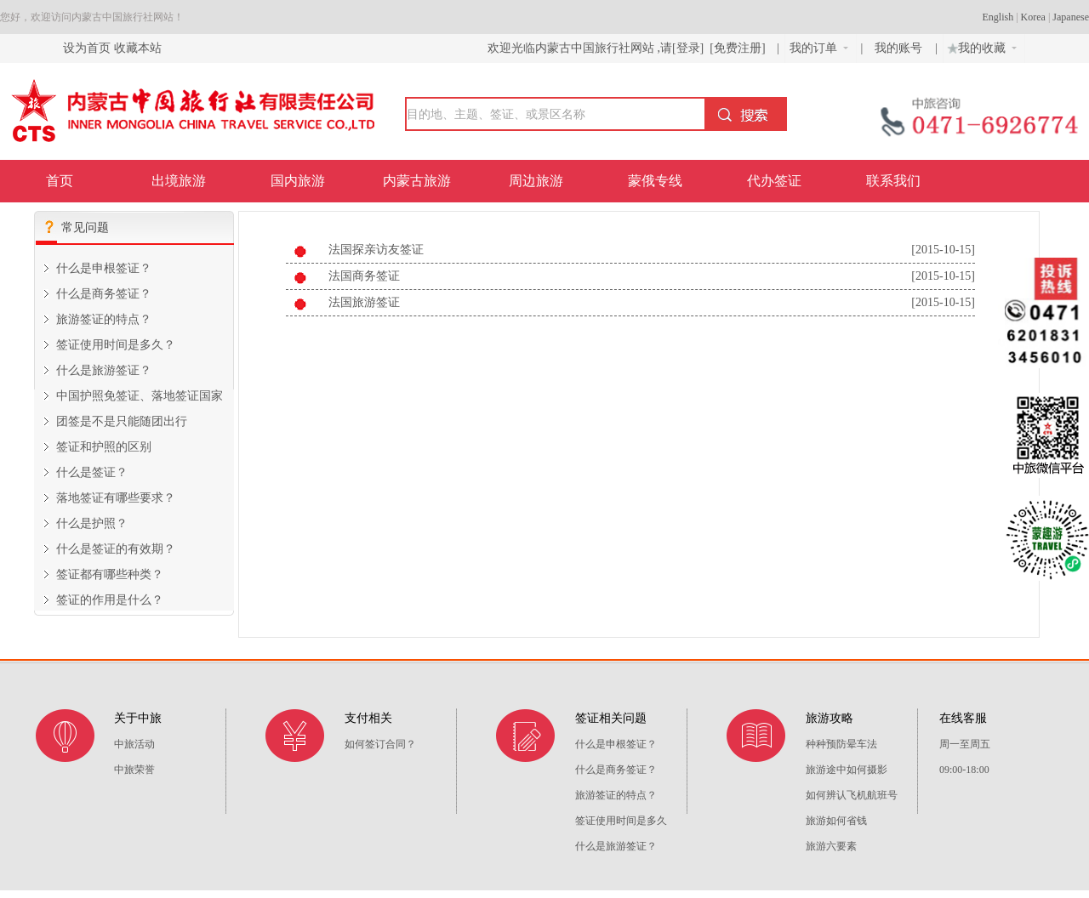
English (998, 17)
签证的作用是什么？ (109, 600)
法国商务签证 (364, 276)
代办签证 (774, 180)
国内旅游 (298, 180)
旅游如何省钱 (836, 821)
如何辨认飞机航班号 (852, 795)
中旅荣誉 (134, 770)
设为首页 (87, 48)
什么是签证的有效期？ (115, 549)
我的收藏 (980, 45)
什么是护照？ (92, 523)
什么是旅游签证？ (103, 370)
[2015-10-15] (943, 249)
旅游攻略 (829, 718)
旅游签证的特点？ (103, 319)
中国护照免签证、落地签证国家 (139, 395)
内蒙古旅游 (417, 180)
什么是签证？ (92, 472)
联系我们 (893, 180)
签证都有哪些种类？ (109, 574)
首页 (59, 180)
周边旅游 (536, 180)
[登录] (688, 48)
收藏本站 (138, 48)
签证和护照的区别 (103, 446)
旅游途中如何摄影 (846, 770)
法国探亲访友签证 (376, 249)
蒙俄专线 (655, 180)
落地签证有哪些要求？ (115, 498)
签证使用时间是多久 (621, 821)
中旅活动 (134, 744)
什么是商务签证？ (103, 293)
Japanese (1070, 17)
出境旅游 (178, 180)
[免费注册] (737, 48)
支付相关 (368, 718)
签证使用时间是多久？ (115, 344)
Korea (1033, 17)
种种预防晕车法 (841, 744)
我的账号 (900, 48)
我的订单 (819, 48)
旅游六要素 (831, 846)
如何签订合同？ (380, 744)
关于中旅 (138, 718)
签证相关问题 (611, 718)
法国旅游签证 (364, 302)
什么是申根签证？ (103, 268)
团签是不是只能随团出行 (121, 421)
